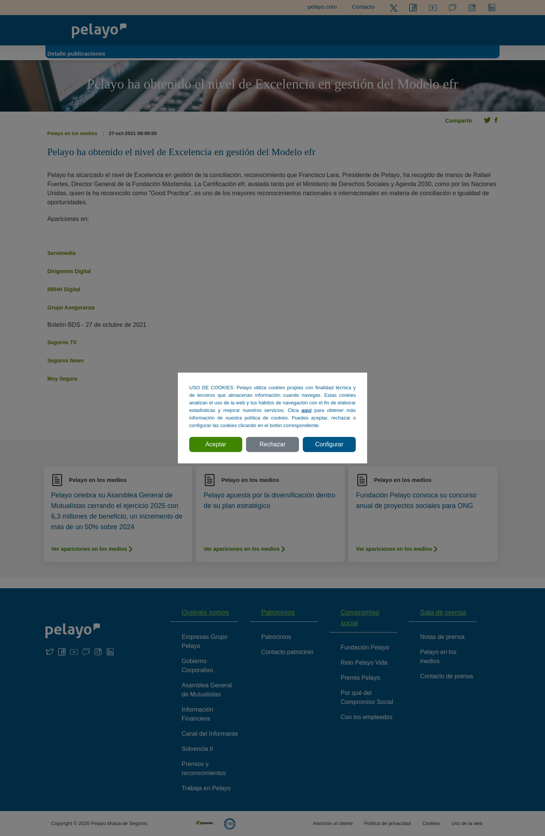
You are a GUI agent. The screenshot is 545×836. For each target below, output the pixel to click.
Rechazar (272, 444)
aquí (306, 410)
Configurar (329, 444)
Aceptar (215, 444)
